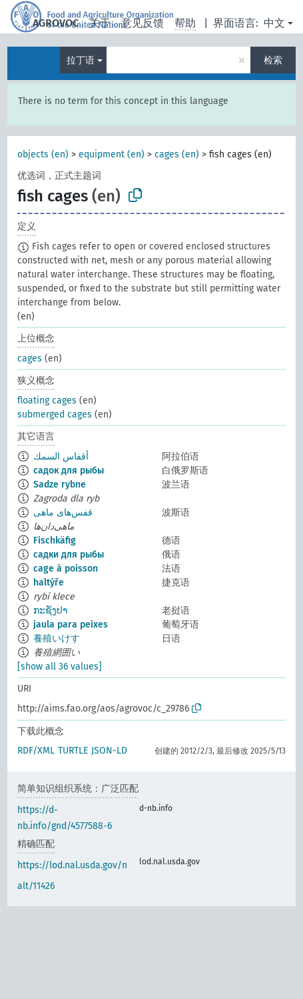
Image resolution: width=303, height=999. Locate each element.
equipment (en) (112, 154)
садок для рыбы (68, 470)
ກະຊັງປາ (50, 610)
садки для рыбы (68, 554)
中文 (274, 23)
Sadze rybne (59, 484)
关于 (100, 23)
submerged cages (54, 414)
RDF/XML (36, 750)
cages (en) (176, 154)
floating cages (47, 400)
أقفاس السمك (61, 456)
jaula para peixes (70, 624)
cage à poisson (65, 568)
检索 (273, 60)
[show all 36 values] (59, 666)
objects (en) (43, 154)
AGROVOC (56, 23)
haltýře (48, 582)
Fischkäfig (54, 540)
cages (29, 358)
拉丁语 (81, 60)
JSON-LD (109, 750)
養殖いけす (56, 638)
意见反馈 (142, 23)
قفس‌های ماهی (63, 512)
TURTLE (73, 750)
